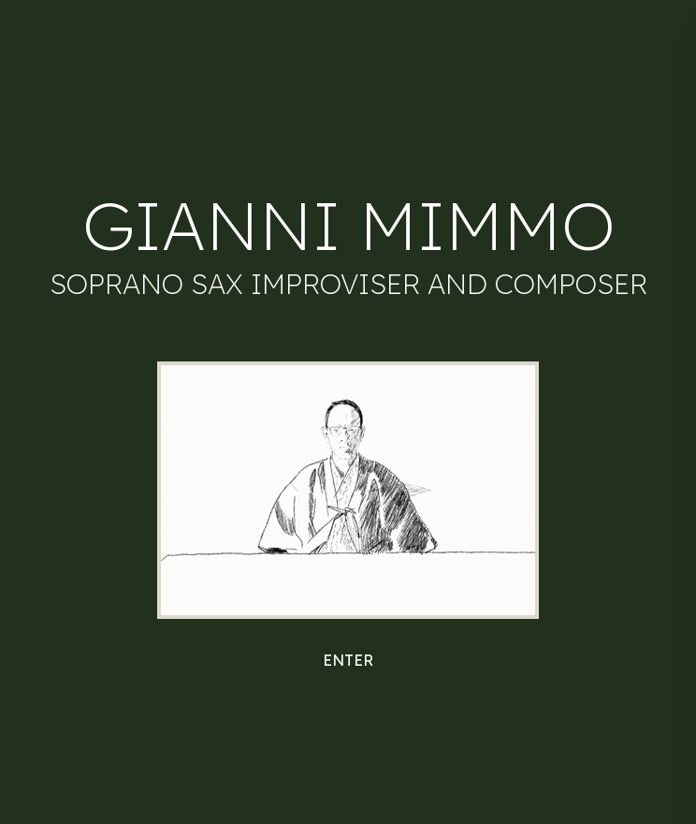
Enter (348, 660)
